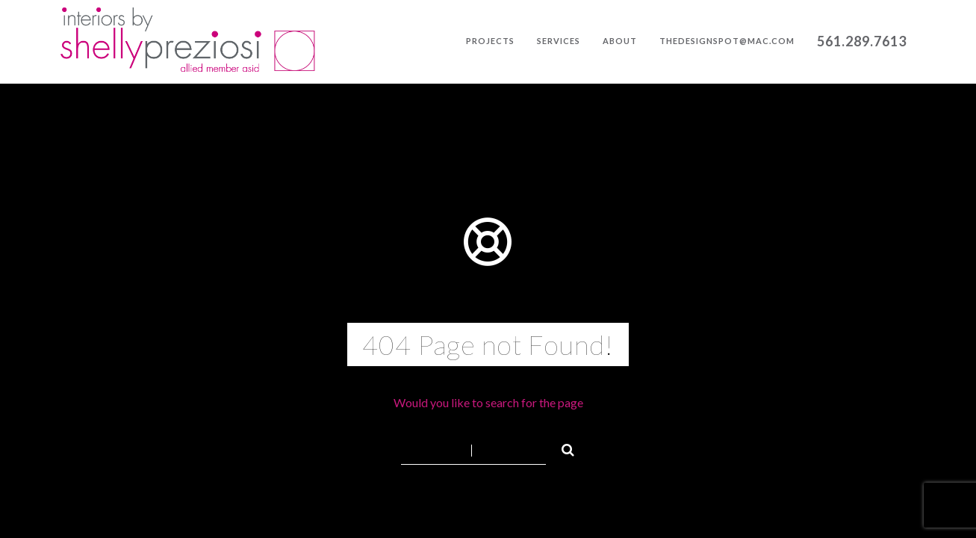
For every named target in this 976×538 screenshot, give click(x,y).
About (620, 41)
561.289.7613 (862, 41)
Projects (490, 41)
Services (558, 41)
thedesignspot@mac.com (727, 41)
